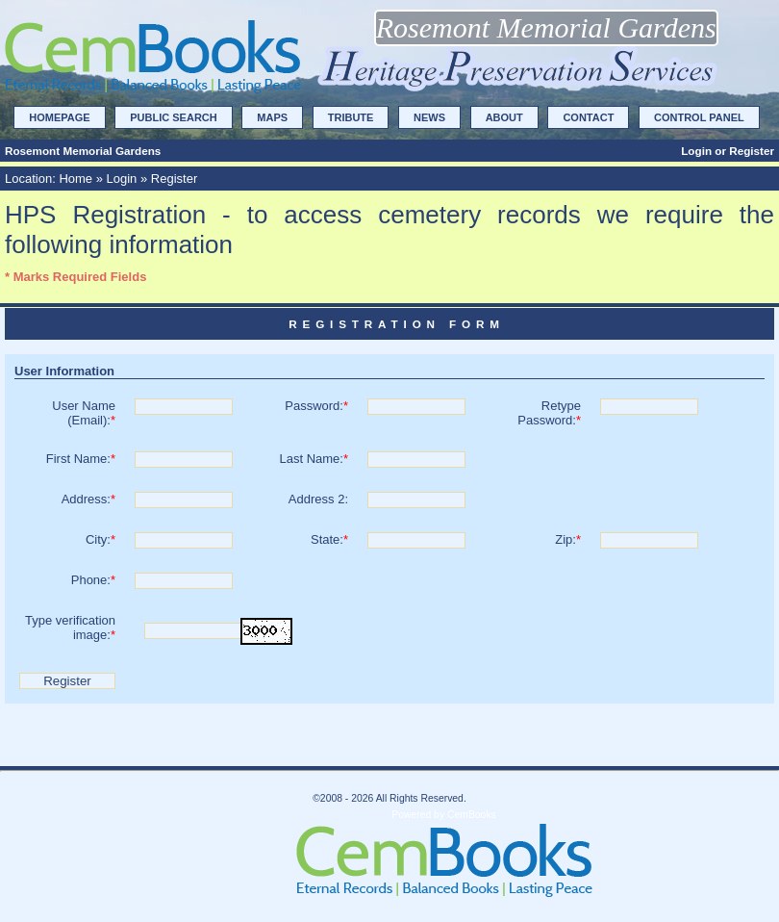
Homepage (59, 117)
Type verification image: (70, 627)
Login (696, 150)
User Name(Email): (83, 412)
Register (751, 150)
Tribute (351, 117)
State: (329, 539)
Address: (88, 499)
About (504, 117)
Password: (316, 405)
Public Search (173, 117)
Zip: (568, 539)
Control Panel (699, 117)
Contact (588, 117)
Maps (272, 117)
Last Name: (313, 458)
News (429, 117)
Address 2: (318, 499)
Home (75, 178)
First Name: (80, 458)
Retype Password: (549, 412)
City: (100, 539)
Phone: (93, 580)
